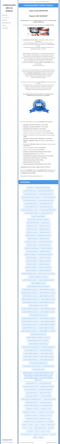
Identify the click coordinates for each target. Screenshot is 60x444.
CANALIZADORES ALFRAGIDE (31, 356)
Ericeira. (41, 437)
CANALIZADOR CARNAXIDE (47, 386)
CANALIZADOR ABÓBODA (32, 396)
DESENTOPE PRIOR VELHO (45, 241)
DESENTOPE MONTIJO (31, 270)
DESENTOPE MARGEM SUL (48, 347)
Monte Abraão (51, 424)
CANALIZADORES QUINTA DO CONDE (31, 366)
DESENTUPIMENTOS (6, 22)
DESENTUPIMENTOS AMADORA (30, 312)
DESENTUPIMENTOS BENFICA (46, 280)
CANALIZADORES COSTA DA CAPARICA (31, 197)
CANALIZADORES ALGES (29, 190)
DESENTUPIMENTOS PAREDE (30, 302)
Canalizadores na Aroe (29, 421)
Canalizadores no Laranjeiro (29, 411)
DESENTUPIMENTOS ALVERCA (46, 289)
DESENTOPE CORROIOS (44, 261)
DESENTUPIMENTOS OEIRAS (48, 299)
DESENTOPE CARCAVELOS (44, 235)
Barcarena (53, 434)
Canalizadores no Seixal (31, 418)
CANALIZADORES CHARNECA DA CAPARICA (38, 219)
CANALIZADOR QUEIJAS (45, 383)
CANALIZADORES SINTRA (31, 350)
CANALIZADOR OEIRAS (30, 389)
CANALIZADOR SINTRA (31, 402)
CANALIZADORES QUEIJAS (45, 206)
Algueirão (36, 434)
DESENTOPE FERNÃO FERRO (29, 273)
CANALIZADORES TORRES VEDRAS (38, 363)
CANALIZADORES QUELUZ (46, 350)
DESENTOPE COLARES (45, 257)
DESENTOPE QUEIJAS (45, 232)
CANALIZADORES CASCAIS (29, 200)
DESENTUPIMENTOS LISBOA (30, 280)
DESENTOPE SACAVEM (30, 241)
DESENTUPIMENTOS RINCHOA (29, 318)
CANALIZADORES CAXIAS (31, 206)
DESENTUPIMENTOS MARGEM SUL (30, 347)
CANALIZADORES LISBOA (49, 197)
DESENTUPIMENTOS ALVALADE (47, 292)
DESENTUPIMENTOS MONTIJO (38, 334)
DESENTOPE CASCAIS (44, 225)
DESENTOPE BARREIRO (45, 270)
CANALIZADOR (5, 28)
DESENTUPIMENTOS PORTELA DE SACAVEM (38, 286)
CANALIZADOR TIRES (45, 396)
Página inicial (4, 15)
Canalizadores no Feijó (45, 408)
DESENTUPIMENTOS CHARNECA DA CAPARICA (38, 337)
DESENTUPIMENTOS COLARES (47, 318)
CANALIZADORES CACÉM (46, 353)
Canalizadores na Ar (41, 421)
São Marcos (51, 427)
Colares (42, 431)
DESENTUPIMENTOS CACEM (47, 312)
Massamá (43, 424)
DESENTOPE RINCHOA (32, 257)
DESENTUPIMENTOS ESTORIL (47, 296)
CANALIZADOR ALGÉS (31, 383)
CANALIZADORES (5, 17)
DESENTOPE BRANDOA (32, 251)
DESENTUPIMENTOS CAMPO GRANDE (38, 343)
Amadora (24, 424)
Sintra (37, 431)
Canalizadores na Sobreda (31, 415)
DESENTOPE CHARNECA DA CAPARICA (38, 276)
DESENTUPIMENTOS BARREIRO (29, 331)
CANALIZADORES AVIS (46, 405)
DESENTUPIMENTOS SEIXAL (30, 327)
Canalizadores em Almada (32, 408)
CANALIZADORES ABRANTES (32, 405)
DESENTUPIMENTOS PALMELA (46, 327)
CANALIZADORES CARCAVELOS (45, 200)
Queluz (36, 424)
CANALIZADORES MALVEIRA (46, 359)
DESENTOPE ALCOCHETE (45, 267)
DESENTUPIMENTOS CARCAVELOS (30, 299)
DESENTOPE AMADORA (30, 254)
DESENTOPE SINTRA (45, 229)
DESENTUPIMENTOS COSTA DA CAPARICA (38, 340)
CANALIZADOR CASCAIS (49, 399)
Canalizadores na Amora (45, 418)
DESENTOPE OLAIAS (44, 238)
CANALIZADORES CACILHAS (31, 213)
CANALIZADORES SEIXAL (33, 222)
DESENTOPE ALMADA (31, 261)
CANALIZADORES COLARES (46, 356)
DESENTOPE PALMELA (44, 264)
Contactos (4, 25)
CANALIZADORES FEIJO (46, 213)
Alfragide (50, 421)
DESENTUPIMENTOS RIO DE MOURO (38, 315)
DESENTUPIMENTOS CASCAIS (30, 296)
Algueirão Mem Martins (40, 427)
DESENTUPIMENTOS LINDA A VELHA (38, 305)
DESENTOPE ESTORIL (32, 229)
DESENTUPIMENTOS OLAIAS (38, 283)
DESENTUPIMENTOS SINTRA (48, 308)
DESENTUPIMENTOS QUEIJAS (46, 302)
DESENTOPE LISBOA (32, 225)
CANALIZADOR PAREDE (31, 392)
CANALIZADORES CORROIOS (46, 194)
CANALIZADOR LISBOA (48, 366)
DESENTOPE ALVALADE (44, 245)
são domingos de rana (26, 434)
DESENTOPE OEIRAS (31, 235)
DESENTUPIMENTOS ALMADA (29, 324)
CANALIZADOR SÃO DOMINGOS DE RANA (31, 399)
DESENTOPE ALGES (32, 238)
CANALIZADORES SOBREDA (38, 216)
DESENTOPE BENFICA (46, 248)
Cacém (30, 427)
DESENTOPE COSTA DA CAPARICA (46, 273)
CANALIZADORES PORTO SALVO (47, 210)
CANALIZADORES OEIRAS (31, 203)
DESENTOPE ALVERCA (32, 232)
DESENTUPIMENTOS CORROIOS (46, 324)
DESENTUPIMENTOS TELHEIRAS (29, 292)
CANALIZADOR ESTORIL (45, 392)
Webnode (55, 442)
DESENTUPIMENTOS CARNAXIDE (30, 308)
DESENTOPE (4, 20)
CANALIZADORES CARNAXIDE (42, 187)
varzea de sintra (44, 434)
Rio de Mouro (30, 431)
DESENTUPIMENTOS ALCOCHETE (47, 331)
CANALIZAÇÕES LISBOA (38, 369)
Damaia (31, 424)
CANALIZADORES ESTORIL (45, 203)
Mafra (35, 437)
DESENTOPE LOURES (32, 245)
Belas (48, 431)
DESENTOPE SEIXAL (32, 264)
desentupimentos (46, 222)
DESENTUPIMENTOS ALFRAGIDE (30, 321)
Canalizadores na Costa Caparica (45, 411)
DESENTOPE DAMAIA (45, 251)
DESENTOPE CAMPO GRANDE (32, 248)
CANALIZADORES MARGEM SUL (45, 190)
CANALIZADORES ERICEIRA (30, 359)
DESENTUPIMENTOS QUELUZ (47, 321)
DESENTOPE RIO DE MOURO (45, 254)
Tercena (25, 427)
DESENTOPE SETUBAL (31, 267)
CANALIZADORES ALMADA (30, 194)
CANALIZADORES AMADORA (31, 353)
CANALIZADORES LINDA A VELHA (29, 210)
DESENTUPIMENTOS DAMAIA (30, 289)
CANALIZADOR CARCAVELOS (45, 389)
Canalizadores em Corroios (45, 415)
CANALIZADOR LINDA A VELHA (30, 386)
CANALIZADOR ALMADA (45, 402)
